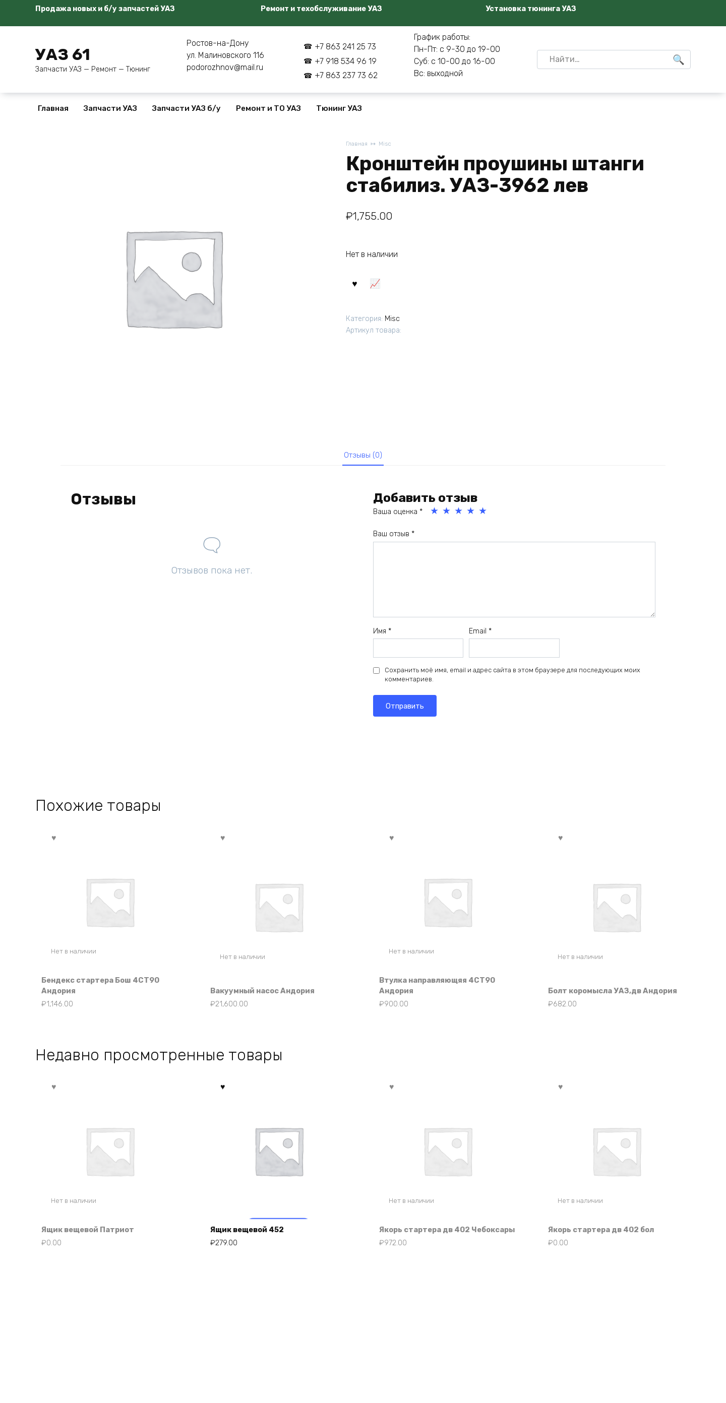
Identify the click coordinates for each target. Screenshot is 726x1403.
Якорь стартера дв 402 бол (607, 1247)
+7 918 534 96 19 (346, 61)
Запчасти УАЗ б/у (186, 108)
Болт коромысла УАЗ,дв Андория (600, 989)
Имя (382, 634)
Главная (53, 108)
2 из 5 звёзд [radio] (447, 514)
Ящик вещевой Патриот (93, 1247)
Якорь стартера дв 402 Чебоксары (429, 1242)
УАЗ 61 (62, 54)
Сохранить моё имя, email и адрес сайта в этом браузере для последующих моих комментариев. (512, 678)
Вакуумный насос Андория (268, 994)
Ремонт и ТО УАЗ (268, 108)
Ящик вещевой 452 (252, 1247)
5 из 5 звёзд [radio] (483, 514)
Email (480, 634)
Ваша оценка (397, 515)
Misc (388, 144)
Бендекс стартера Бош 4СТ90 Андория (106, 989)
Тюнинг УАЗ (339, 108)
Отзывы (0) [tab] (363, 457)
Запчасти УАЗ (110, 108)
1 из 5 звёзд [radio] (435, 514)
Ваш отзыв (393, 537)
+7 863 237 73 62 (346, 75)
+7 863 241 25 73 (345, 46)
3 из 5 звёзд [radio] (459, 514)
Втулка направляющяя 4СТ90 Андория (444, 989)
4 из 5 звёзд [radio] (471, 514)
